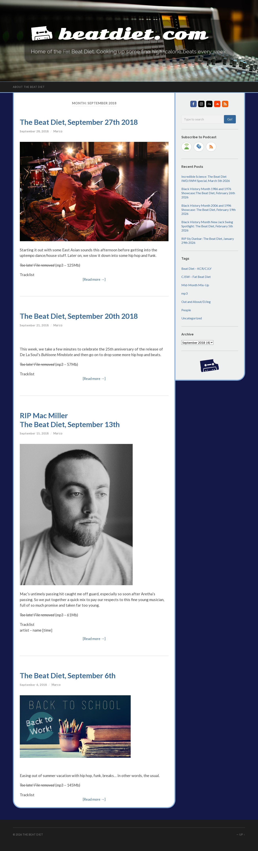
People (186, 310)
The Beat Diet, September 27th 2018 (80, 121)
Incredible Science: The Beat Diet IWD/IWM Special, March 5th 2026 (205, 178)
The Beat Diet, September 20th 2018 (80, 315)
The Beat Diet (33, 834)
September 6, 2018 (33, 684)
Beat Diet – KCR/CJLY (196, 268)
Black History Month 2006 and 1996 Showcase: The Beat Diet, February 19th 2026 (208, 209)
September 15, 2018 (34, 433)
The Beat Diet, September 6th (69, 675)
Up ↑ (242, 834)
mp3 (184, 293)
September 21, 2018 (34, 325)
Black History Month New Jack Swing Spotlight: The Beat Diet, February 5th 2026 (207, 226)
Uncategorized (191, 318)
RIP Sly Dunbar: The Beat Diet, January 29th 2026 (207, 240)
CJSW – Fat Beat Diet (196, 277)
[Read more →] (94, 279)
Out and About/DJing (196, 302)
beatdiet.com (135, 34)
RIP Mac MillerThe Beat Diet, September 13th (71, 419)
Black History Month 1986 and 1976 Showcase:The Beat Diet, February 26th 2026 (208, 193)
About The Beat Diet (29, 86)
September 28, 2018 (34, 131)
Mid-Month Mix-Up (195, 285)
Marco (58, 131)
